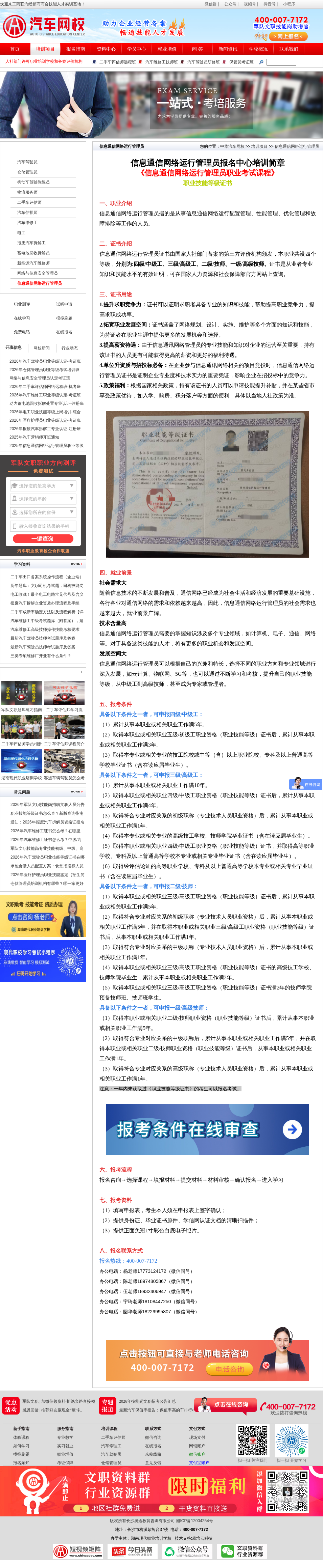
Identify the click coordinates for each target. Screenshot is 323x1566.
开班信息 (13, 347)
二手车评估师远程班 (117, 62)
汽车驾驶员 (27, 162)
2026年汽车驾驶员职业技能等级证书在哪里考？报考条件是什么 (47, 858)
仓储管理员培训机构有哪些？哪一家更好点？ (47, 884)
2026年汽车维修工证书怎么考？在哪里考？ (45, 832)
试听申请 (64, 304)
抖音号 (269, 4)
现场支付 (197, 1437)
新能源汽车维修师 (33, 263)
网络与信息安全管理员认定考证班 (39, 378)
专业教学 (65, 1437)
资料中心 (106, 49)
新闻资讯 (227, 49)
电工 (21, 232)
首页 (15, 49)
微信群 (211, 4)
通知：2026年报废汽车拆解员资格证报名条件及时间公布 (47, 823)
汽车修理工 (111, 1446)
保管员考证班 (241, 62)
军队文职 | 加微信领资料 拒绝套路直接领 (58, 1401)
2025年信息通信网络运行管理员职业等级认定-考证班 (46, 446)
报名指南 (75, 49)
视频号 (250, 4)
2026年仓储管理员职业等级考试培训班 (44, 369)
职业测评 (22, 304)
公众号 (230, 4)
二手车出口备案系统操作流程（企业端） (47, 577)
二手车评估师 (29, 202)
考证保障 (65, 1462)
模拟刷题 (64, 318)
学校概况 (258, 49)
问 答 (197, 49)
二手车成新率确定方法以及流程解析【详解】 (47, 613)
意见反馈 (153, 1462)
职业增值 (65, 1454)
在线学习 (22, 318)
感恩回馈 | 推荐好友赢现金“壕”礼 (52, 1410)
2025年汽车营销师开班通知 (34, 437)
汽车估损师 (27, 212)
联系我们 (288, 49)
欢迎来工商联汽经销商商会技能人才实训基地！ (42, 4)
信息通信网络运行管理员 (39, 283)
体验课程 (21, 1437)
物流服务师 (27, 192)
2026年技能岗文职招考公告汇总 (147, 1401)
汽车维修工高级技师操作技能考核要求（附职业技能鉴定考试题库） (44, 630)
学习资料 (22, 564)
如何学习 (21, 1446)
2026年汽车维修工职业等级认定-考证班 (45, 395)
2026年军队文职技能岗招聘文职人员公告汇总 (47, 805)
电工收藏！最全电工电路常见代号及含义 (47, 594)
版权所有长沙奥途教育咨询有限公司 (142, 1520)
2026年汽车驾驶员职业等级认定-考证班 (45, 361)
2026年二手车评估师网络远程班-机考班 (45, 386)
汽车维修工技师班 (161, 62)
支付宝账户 (199, 1462)
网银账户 (197, 1446)
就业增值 (167, 49)
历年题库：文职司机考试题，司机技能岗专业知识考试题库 (47, 586)
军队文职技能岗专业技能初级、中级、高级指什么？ (47, 849)
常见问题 (22, 792)
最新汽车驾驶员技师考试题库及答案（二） (42, 639)
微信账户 (197, 1454)
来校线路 (153, 1454)
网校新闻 (41, 348)
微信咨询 (153, 1437)
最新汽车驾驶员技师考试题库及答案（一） (42, 648)
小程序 (289, 4)
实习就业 (65, 1446)
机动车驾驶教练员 (33, 182)
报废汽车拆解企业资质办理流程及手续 (44, 603)
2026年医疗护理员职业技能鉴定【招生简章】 (47, 875)
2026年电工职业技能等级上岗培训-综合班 (45, 413)
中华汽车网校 (232, 146)
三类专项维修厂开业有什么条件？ (40, 655)
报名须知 (21, 1462)
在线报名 (64, 332)
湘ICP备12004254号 (194, 1520)
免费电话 (22, 332)
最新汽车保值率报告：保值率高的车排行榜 (157, 1410)
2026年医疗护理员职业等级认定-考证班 (45, 420)
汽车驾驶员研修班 (203, 62)
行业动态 (70, 348)
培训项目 (45, 49)
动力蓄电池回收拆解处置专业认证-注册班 (46, 403)
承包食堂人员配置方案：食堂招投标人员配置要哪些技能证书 (47, 867)
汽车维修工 (27, 222)
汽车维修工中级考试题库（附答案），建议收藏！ (47, 621)
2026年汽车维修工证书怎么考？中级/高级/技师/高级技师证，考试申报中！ (46, 840)
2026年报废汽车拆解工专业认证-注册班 (45, 428)
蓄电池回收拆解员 (33, 253)
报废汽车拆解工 (31, 243)
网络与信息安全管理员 (37, 273)
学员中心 (136, 49)
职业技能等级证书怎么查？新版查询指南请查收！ (47, 814)
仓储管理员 (27, 172)
